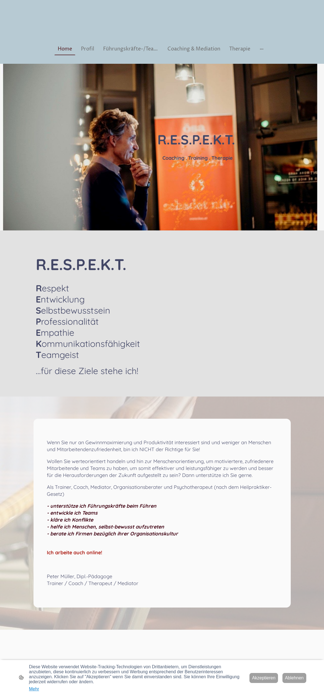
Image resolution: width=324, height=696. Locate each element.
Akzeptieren (263, 677)
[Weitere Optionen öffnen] (261, 49)
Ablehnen (294, 677)
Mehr (34, 689)
